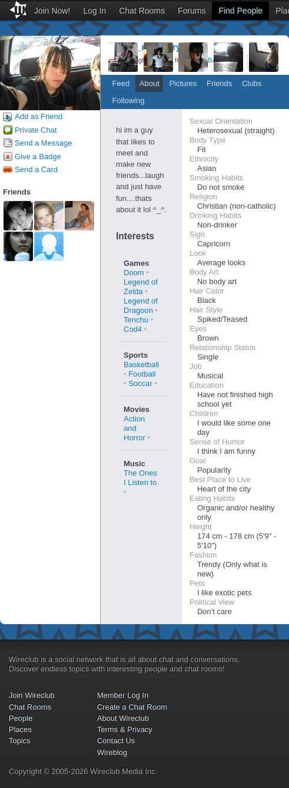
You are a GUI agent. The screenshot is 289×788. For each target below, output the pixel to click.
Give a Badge (38, 156)
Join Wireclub (32, 695)
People (20, 718)
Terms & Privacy (124, 729)
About (149, 83)
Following (128, 100)
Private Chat (36, 130)
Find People (240, 10)
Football (141, 374)
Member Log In (122, 695)
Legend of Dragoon (141, 305)
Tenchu (136, 319)
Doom (134, 272)
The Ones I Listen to (140, 478)
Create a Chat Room (132, 707)
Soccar (140, 383)
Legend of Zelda (141, 287)
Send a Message (43, 143)
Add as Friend (38, 116)
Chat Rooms (142, 10)
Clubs (251, 83)
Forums (191, 10)
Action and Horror (134, 428)
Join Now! (52, 10)
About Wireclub (123, 718)
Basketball (141, 364)
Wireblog (112, 752)
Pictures (183, 83)
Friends (219, 83)
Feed (121, 83)
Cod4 (133, 329)
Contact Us (116, 740)
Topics (20, 740)
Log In (94, 10)
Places (20, 729)
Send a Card (36, 169)
